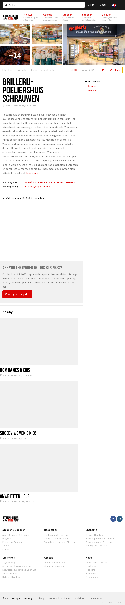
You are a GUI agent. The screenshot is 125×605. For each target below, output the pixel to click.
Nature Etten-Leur (11, 576)
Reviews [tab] (93, 90)
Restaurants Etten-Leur (56, 534)
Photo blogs (92, 576)
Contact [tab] (93, 86)
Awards (6, 545)
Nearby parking (10, 186)
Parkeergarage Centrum (37, 186)
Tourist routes (9, 573)
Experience (8, 557)
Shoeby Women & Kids (18, 433)
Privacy (40, 598)
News (89, 557)
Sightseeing (8, 562)
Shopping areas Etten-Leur (100, 542)
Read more (32, 173)
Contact (6, 549)
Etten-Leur (96, 598)
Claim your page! (17, 294)
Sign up (103, 4)
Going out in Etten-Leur (56, 538)
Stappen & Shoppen (13, 529)
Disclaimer (79, 598)
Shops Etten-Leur (95, 534)
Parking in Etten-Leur (96, 545)
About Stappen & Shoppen (16, 534)
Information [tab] (95, 81)
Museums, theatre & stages (16, 566)
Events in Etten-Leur (54, 562)
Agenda (48, 557)
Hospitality (50, 529)
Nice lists (90, 569)
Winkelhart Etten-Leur (36, 182)
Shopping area (9, 182)
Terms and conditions (59, 598)
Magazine (7, 538)
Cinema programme (54, 566)
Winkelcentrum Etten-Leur (62, 182)
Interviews (91, 573)
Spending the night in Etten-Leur (61, 542)
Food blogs (92, 566)
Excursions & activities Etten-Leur (19, 569)
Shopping (91, 529)
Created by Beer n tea (112, 602)
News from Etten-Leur (97, 562)
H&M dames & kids (15, 370)
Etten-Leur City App (12, 542)
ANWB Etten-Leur (15, 496)
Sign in (91, 4)
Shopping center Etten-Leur (100, 538)
